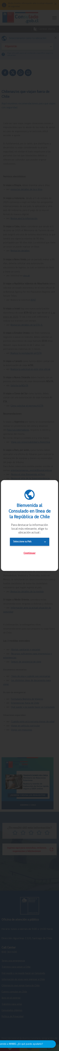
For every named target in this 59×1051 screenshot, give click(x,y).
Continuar (30, 552)
